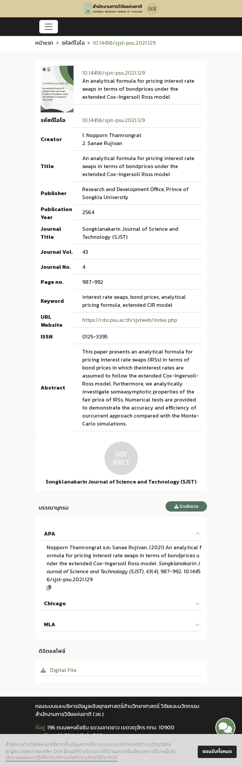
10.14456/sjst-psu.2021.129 (113, 73)
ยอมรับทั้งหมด (217, 751)
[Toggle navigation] (48, 26)
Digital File (59, 670)
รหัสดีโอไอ (73, 43)
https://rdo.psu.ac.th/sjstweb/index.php (129, 320)
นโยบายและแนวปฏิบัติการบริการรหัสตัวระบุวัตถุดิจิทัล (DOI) (61, 757)
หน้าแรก (44, 43)
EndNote (186, 506)
